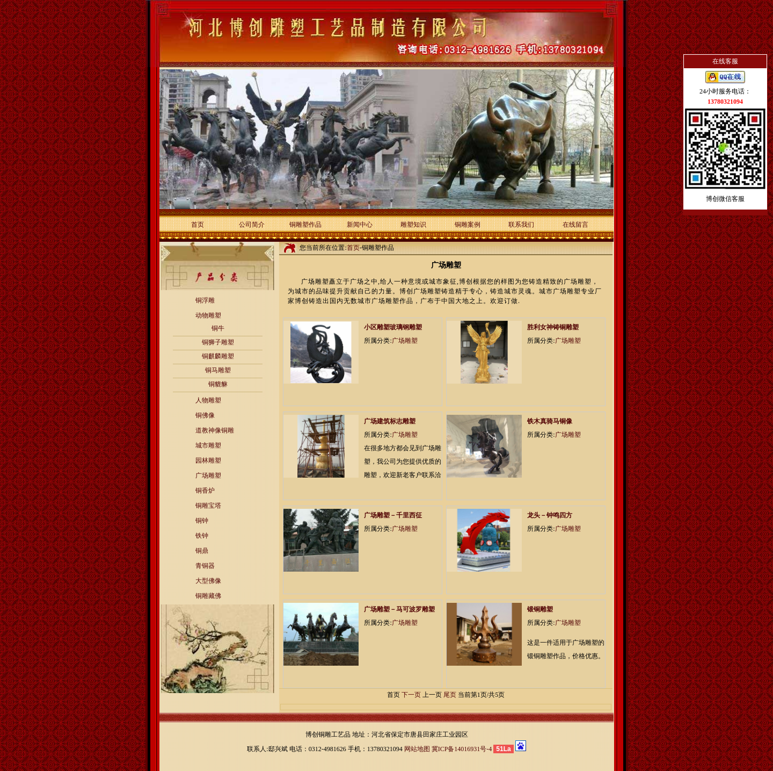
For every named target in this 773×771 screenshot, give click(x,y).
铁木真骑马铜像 (549, 421)
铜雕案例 (467, 224)
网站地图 (417, 749)
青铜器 (205, 566)
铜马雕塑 (218, 370)
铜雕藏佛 (208, 596)
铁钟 (201, 535)
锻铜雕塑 (540, 609)
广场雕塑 (208, 475)
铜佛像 (205, 415)
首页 (197, 224)
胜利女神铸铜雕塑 (553, 327)
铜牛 (218, 328)
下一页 (411, 694)
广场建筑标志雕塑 (389, 421)
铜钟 (201, 520)
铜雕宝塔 (208, 505)
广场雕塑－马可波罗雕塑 (399, 609)
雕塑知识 (413, 224)
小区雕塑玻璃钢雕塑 (393, 327)
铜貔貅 (218, 384)
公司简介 (252, 224)
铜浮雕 (205, 300)
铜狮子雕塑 (218, 342)
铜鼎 (201, 550)
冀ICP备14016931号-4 (462, 749)
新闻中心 (360, 224)
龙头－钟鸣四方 (549, 515)
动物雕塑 (208, 315)
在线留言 (575, 224)
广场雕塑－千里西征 (393, 515)
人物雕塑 (208, 400)
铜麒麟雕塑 (218, 356)
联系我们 (521, 224)
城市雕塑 (208, 445)
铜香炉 (205, 490)
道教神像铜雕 (214, 430)
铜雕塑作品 (305, 224)
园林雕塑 (208, 460)
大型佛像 (208, 581)
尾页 (449, 694)
